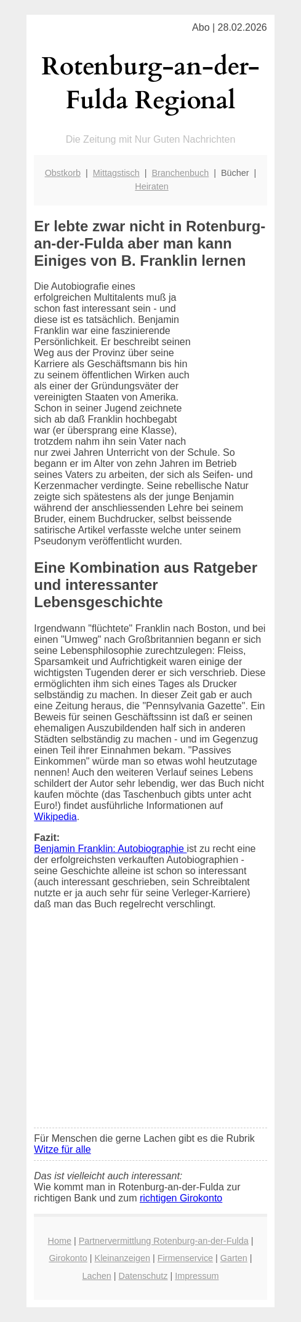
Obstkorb (63, 173)
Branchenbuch (180, 173)
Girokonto (68, 1258)
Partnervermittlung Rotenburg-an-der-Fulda (164, 1241)
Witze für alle (62, 1149)
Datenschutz (143, 1276)
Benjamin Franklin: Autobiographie (110, 848)
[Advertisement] (150, 1027)
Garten (233, 1258)
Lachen (96, 1276)
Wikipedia (55, 816)
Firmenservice (185, 1258)
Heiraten (151, 186)
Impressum (197, 1276)
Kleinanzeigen (122, 1258)
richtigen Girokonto (181, 1198)
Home (59, 1241)
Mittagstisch (116, 173)
